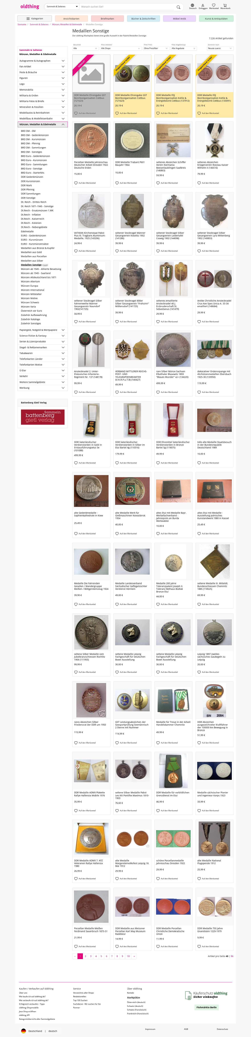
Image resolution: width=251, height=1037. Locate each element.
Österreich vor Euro (31, 309)
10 (128, 954)
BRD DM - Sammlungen (33, 146)
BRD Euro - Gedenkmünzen (35, 154)
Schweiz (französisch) (136, 1008)
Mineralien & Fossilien (31, 105)
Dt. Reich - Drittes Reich (33, 200)
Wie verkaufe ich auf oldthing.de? (33, 998)
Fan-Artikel (25, 65)
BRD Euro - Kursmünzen (34, 158)
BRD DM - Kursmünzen (33, 137)
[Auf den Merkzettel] (91, 112)
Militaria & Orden (29, 94)
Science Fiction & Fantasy (33, 334)
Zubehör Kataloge (30, 317)
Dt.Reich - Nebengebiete (34, 225)
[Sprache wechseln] (193, 7)
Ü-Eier (23, 369)
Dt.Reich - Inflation (31, 213)
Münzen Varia (28, 305)
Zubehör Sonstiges (31, 322)
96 (232, 954)
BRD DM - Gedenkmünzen (35, 133)
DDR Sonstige (28, 196)
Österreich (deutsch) (136, 1001)
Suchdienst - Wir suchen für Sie (87, 1002)
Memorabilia (26, 88)
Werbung (24, 386)
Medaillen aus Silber (32, 259)
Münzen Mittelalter (31, 292)
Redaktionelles (79, 995)
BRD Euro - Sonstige (31, 167)
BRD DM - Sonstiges (31, 150)
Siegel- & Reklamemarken (33, 345)
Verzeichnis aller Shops (83, 991)
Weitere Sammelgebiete (32, 380)
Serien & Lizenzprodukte (33, 340)
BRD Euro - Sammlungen (34, 163)
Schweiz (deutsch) (135, 1004)
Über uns (23, 991)
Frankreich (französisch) (138, 1012)
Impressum (150, 1027)
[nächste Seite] (134, 955)
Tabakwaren (26, 351)
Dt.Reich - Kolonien (31, 221)
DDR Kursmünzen (30, 179)
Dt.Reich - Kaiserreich (32, 217)
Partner (76, 1006)
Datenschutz (222, 1027)
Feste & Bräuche (28, 70)
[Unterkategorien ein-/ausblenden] (63, 59)
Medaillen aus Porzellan (34, 255)
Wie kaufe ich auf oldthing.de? (32, 995)
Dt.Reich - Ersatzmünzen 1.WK (37, 209)
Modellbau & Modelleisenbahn (36, 117)
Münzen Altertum (30, 280)
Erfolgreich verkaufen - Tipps (32, 1002)
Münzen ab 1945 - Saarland (36, 271)
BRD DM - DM (28, 129)
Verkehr (24, 374)
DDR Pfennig (27, 188)
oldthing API (24, 1014)
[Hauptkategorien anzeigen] (34, 17)
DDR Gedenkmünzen (32, 175)
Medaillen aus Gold (31, 250)
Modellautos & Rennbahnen (35, 111)
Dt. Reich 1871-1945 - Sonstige (37, 204)
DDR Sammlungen (30, 192)
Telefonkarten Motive (31, 363)
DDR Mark (26, 184)
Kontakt (130, 991)
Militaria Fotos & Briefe (32, 99)
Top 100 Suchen (80, 998)
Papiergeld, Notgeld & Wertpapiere (38, 328)
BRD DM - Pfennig (30, 142)
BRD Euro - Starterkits (32, 171)
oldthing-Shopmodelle (29, 1006)
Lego (22, 82)
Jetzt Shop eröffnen (27, 1010)
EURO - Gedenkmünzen (33, 234)
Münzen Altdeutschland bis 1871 (38, 276)
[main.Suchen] (178, 6)
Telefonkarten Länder (31, 357)
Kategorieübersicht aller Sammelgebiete (37, 1017)
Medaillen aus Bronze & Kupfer (38, 246)
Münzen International (32, 288)
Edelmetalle (27, 229)
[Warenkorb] (225, 7)
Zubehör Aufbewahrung (34, 313)
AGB (186, 1027)
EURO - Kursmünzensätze (35, 242)
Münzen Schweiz (30, 301)
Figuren (24, 76)
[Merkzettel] (214, 7)
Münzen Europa (29, 284)
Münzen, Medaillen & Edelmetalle (38, 122)
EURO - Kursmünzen (32, 238)
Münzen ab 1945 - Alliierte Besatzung (41, 267)
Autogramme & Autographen (35, 59)
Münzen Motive (29, 296)
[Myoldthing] (203, 7)
